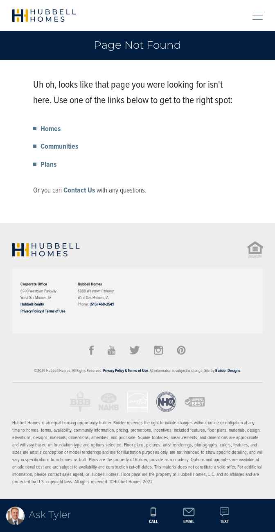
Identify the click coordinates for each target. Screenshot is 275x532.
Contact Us (79, 190)
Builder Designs (227, 370)
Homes (51, 128)
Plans (48, 164)
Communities (59, 146)
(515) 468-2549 (102, 304)
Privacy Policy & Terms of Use (42, 311)
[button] (239, 15)
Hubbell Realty (32, 304)
